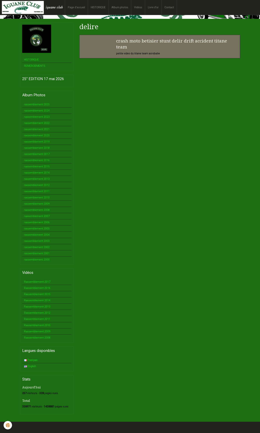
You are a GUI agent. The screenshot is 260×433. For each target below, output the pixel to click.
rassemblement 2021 (37, 129)
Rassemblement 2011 (37, 319)
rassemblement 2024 (37, 110)
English (30, 366)
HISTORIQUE (98, 7)
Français (31, 360)
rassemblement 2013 (37, 178)
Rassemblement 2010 (37, 325)
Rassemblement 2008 (37, 337)
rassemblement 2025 (37, 104)
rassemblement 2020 (37, 135)
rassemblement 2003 (37, 240)
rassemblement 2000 (37, 259)
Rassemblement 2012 (37, 312)
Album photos (119, 7)
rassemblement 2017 (37, 154)
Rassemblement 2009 (37, 331)
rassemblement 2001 (37, 253)
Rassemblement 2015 (37, 294)
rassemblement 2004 (37, 234)
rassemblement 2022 (37, 123)
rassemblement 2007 (37, 216)
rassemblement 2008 (37, 209)
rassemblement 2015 (37, 166)
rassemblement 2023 (37, 116)
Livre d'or (153, 7)
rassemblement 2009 (37, 203)
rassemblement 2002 (37, 247)
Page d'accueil (76, 7)
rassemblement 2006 (37, 222)
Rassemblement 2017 (37, 281)
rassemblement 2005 (37, 228)
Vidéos (138, 7)
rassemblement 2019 (37, 141)
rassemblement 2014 (37, 172)
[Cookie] (8, 425)
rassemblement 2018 (37, 147)
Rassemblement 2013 (37, 306)
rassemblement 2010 (37, 197)
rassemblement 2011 (37, 191)
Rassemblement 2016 (37, 287)
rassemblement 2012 (37, 185)
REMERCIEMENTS (34, 65)
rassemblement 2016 (37, 160)
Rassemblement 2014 (37, 300)
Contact (169, 7)
